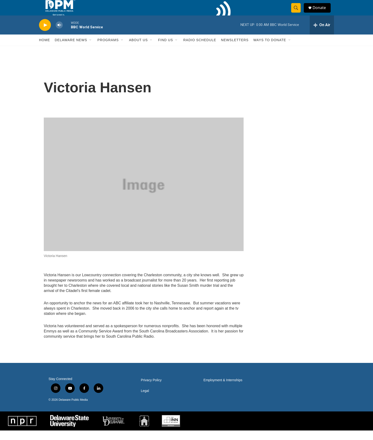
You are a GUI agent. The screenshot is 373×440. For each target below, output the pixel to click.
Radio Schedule (199, 49)
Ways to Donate (269, 49)
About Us (138, 49)
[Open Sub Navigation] (91, 49)
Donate (321, 12)
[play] (45, 34)
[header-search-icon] (298, 12)
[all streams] (322, 34)
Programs (108, 49)
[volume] (59, 34)
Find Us (165, 49)
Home (44, 49)
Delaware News (71, 49)
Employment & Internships (222, 389)
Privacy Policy (151, 389)
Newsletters (235, 49)
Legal (145, 400)
